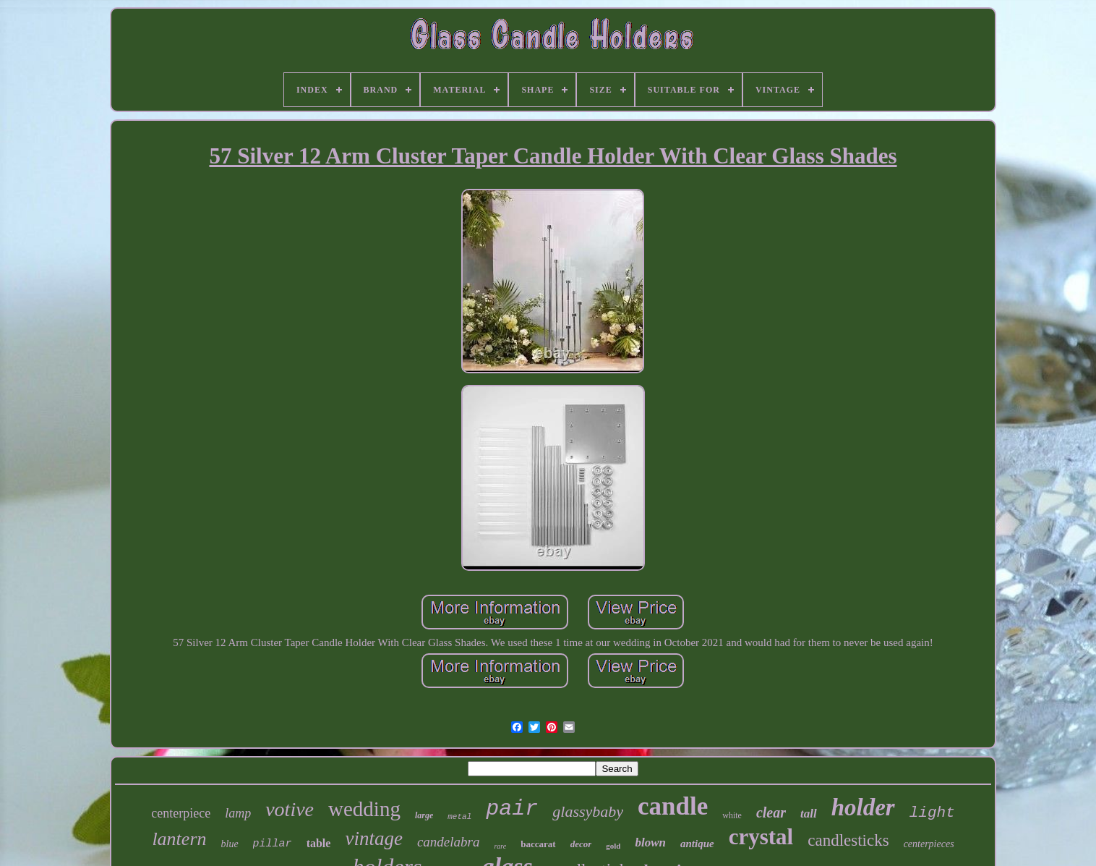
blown (650, 842)
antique (697, 843)
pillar (272, 844)
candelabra (448, 841)
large (424, 815)
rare (500, 846)
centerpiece (180, 813)
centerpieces (929, 844)
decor (581, 844)
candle (673, 806)
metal (459, 816)
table (319, 843)
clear (771, 812)
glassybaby (587, 811)
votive (289, 809)
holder (863, 807)
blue (230, 844)
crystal (761, 836)
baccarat (538, 844)
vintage (373, 838)
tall (808, 813)
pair (512, 809)
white (732, 815)
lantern (179, 838)
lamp (238, 813)
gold (613, 845)
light (932, 813)
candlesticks (848, 840)
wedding (364, 808)
